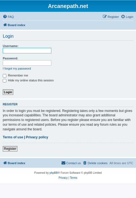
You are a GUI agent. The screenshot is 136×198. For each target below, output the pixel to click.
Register (10, 149)
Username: (10, 46)
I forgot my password (17, 68)
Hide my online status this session (28, 80)
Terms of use (13, 137)
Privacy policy (37, 137)
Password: (10, 58)
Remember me (15, 75)
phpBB (54, 172)
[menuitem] (8, 16)
